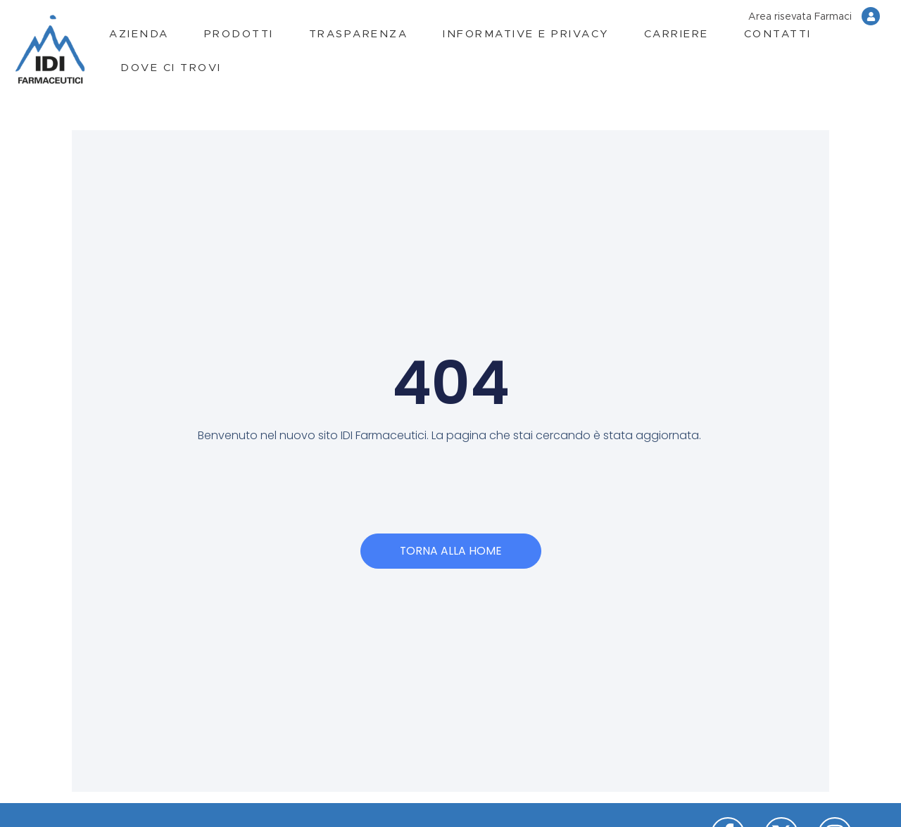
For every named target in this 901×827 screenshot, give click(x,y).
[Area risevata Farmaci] (871, 16)
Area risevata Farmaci (800, 17)
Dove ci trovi (171, 68)
